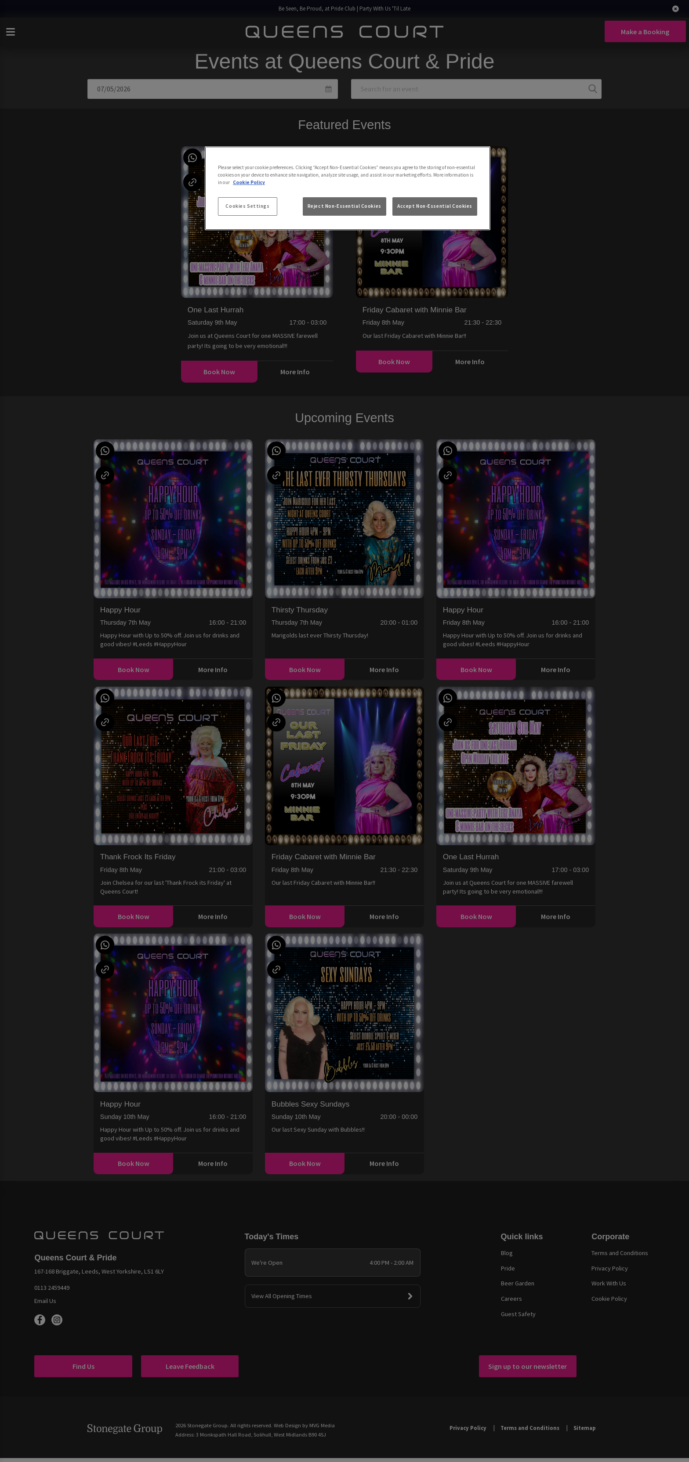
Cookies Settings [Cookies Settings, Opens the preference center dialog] (247, 206)
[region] (347, 188)
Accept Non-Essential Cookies (434, 206)
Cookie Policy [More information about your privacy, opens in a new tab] (249, 182)
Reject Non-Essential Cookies (344, 206)
